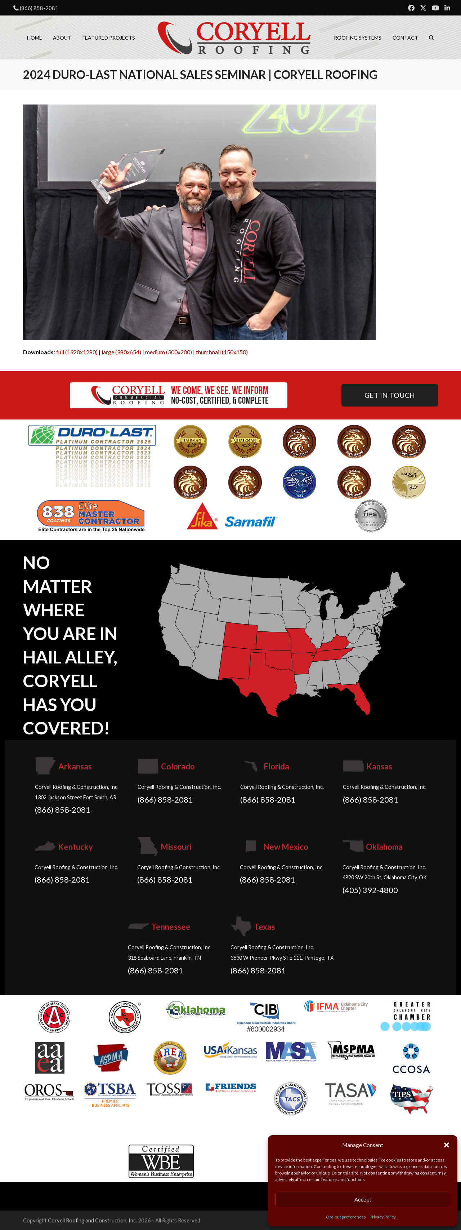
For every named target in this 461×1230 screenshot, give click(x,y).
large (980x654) (121, 351)
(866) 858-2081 (39, 8)
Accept (362, 1199)
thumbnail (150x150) (222, 351)
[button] (446, 1145)
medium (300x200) (168, 351)
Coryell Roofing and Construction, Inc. (92, 1220)
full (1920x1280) (77, 351)
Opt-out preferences (346, 1217)
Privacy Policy (383, 1217)
